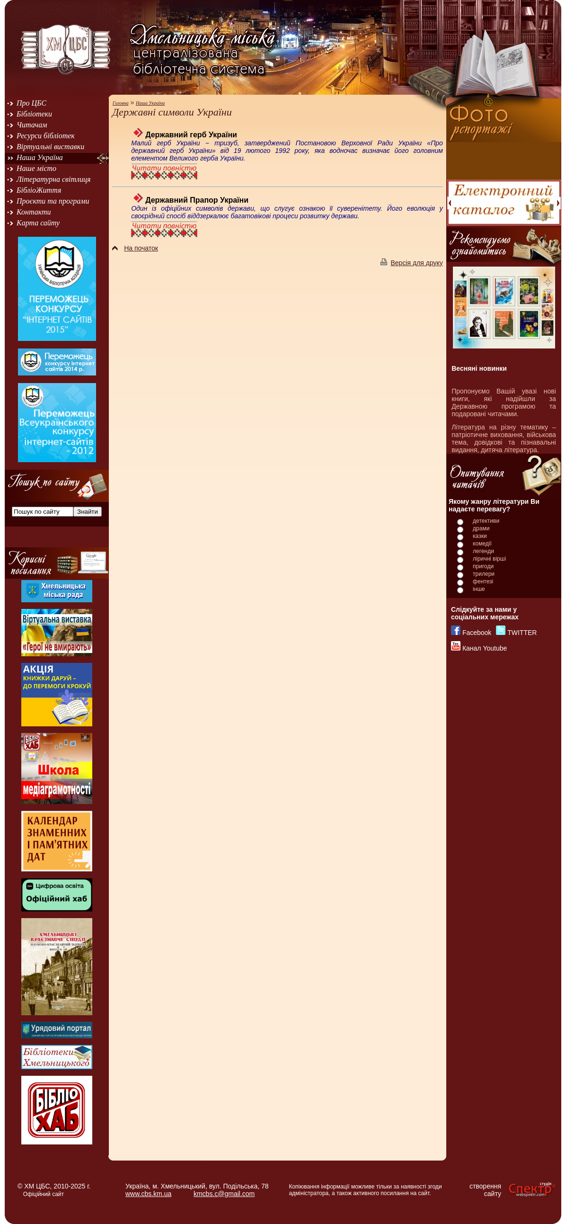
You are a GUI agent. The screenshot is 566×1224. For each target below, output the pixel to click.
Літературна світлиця (53, 179)
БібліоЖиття (39, 190)
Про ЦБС (31, 103)
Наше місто (36, 168)
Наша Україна (40, 157)
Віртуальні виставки (50, 147)
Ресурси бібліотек (46, 136)
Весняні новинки (479, 368)
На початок (135, 248)
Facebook (476, 632)
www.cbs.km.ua (148, 1193)
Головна (121, 103)
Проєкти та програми (53, 201)
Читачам (32, 125)
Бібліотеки (34, 114)
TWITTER (522, 632)
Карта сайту (38, 223)
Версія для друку (411, 263)
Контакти (34, 212)
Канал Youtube (484, 648)
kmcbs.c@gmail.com (224, 1193)
